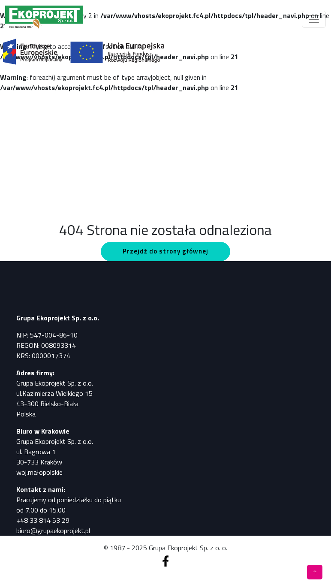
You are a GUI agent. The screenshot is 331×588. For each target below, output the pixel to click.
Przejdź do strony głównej (165, 251)
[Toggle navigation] (314, 19)
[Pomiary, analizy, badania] (44, 19)
